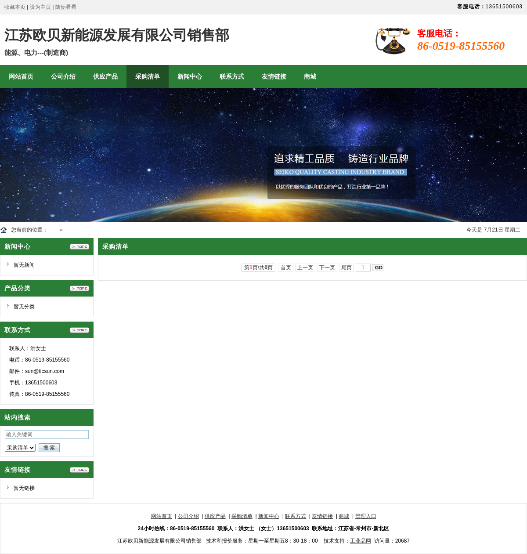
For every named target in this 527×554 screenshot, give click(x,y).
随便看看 (65, 7)
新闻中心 (268, 516)
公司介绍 (188, 516)
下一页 (327, 267)
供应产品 (215, 516)
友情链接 (322, 516)
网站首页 (161, 516)
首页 (53, 230)
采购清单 (74, 230)
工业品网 (360, 541)
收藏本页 (14, 7)
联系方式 (295, 516)
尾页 (347, 267)
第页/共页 (258, 267)
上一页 (305, 267)
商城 (344, 516)
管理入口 (365, 516)
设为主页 (40, 7)
